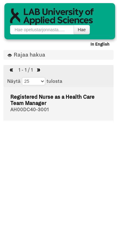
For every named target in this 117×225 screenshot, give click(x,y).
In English (100, 44)
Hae (82, 29)
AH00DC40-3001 (29, 109)
